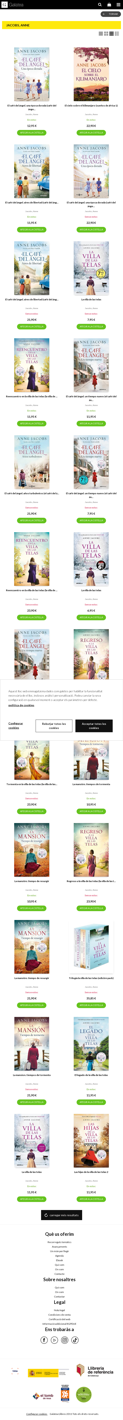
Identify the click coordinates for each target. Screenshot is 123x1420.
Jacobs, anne (31, 114)
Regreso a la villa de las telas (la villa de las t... (91, 881)
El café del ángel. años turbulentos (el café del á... (32, 493)
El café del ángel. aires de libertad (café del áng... (32, 202)
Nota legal (59, 1310)
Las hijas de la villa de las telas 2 (91, 1172)
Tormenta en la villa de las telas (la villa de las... (31, 784)
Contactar (59, 1296)
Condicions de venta (59, 1314)
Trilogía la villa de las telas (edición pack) (91, 978)
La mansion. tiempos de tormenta (32, 1075)
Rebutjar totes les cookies (54, 726)
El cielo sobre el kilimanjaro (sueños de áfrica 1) (91, 105)
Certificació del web (59, 1319)
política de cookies (21, 705)
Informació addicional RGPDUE (59, 1323)
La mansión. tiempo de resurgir (31, 881)
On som (59, 1269)
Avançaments (59, 1246)
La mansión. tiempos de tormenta (91, 784)
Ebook (59, 1260)
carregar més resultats (64, 1215)
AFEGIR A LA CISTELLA (31, 132)
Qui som (59, 1264)
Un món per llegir (59, 1251)
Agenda (59, 1255)
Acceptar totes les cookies (94, 726)
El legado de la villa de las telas (91, 1075)
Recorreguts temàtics (59, 1242)
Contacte (59, 1273)
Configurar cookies (37, 1413)
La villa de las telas (91, 299)
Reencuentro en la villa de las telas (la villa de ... (31, 396)
